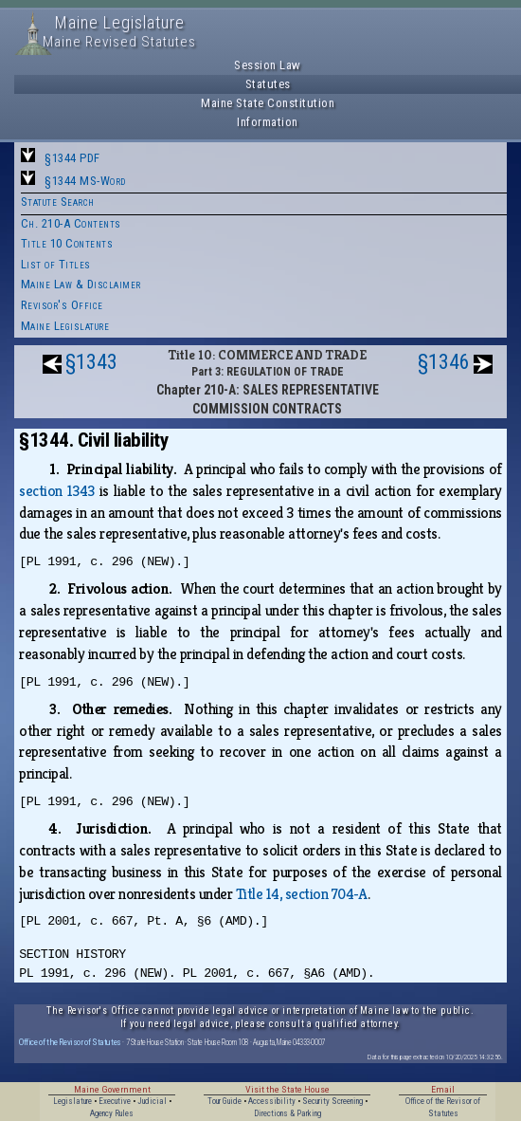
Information (267, 122)
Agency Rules (112, 1113)
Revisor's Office (62, 305)
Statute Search (58, 201)
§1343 (91, 362)
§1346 (444, 362)
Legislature (72, 1101)
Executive (115, 1101)
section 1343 (57, 491)
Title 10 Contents (67, 243)
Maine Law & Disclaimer (81, 284)
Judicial (152, 1101)
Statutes (268, 84)
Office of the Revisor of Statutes (70, 1042)
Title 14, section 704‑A (302, 894)
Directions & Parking (287, 1113)
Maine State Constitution (267, 103)
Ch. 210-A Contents (71, 223)
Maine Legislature (65, 326)
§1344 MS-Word (85, 181)
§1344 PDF (72, 158)
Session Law (267, 65)
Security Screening (332, 1101)
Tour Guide (224, 1101)
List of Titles (56, 264)
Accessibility (272, 1101)
